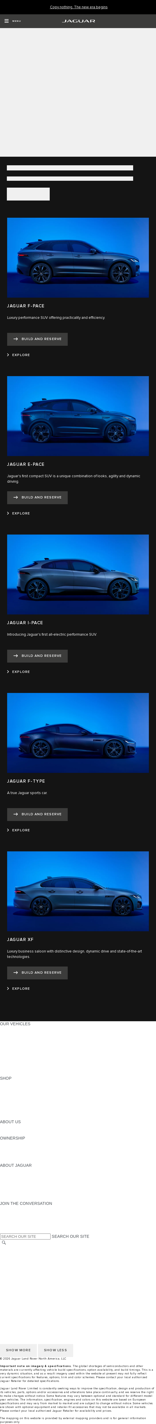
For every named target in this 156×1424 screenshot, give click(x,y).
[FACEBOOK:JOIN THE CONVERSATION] (13, 1225)
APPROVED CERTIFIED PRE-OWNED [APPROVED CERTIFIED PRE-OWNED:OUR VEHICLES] (36, 1062)
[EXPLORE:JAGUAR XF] (18, 988)
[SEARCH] (4, 1243)
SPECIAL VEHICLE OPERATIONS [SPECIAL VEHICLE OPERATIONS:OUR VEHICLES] (31, 1056)
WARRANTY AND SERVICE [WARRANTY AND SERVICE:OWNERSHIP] (26, 1154)
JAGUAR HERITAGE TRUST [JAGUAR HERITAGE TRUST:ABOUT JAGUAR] (26, 1192)
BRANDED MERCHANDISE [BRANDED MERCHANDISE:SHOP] (25, 1116)
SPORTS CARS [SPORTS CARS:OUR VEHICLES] (14, 1045)
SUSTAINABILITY (16, 1132)
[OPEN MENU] (12, 21)
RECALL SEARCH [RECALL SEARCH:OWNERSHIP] (17, 1160)
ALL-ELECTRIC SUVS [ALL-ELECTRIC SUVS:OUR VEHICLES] (20, 1040)
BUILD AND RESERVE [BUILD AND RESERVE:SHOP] (21, 1089)
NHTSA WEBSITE (16, 1254)
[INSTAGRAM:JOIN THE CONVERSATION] (14, 1209)
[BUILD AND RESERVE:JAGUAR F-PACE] (37, 339)
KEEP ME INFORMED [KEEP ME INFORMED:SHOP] (20, 1100)
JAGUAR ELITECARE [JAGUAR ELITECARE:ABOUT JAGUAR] (20, 1176)
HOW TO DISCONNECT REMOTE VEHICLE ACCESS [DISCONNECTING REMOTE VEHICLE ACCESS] (50, 1292)
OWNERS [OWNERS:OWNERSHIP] (9, 1143)
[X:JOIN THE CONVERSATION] (4, 1230)
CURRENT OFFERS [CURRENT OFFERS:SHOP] (19, 1083)
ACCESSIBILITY (15, 1276)
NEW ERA (9, 1073)
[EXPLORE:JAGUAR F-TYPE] (18, 830)
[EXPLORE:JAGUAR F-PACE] (18, 355)
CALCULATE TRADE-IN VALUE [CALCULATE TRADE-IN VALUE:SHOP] (29, 1111)
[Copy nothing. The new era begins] (79, 7)
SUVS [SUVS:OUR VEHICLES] (5, 1034)
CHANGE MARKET (18, 1248)
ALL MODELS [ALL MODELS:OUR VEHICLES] (12, 1029)
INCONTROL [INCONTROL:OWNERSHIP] (12, 1149)
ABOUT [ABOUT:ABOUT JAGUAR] (7, 1170)
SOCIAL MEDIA (14, 1281)
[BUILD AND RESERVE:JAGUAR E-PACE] (37, 497)
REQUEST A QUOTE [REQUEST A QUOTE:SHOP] (19, 1094)
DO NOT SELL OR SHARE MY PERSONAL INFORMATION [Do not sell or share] (54, 1265)
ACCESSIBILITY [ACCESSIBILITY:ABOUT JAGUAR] (15, 1198)
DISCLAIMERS (14, 1286)
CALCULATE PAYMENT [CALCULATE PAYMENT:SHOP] (22, 1105)
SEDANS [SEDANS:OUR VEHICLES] (8, 1051)
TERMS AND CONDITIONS (25, 1270)
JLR (3, 1127)
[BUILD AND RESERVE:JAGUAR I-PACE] (37, 656)
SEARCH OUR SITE (70, 1236)
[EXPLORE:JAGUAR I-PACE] (18, 672)
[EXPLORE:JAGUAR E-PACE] (18, 513)
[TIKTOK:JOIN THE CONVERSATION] (9, 1214)
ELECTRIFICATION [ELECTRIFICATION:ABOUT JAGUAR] (18, 1181)
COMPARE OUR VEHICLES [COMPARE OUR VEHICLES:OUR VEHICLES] (26, 1067)
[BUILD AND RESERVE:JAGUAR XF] (37, 973)
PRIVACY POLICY (17, 1259)
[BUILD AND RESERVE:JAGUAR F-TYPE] (37, 814)
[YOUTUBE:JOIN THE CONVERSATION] (12, 1219)
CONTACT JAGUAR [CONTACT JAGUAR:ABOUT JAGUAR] (18, 1187)
